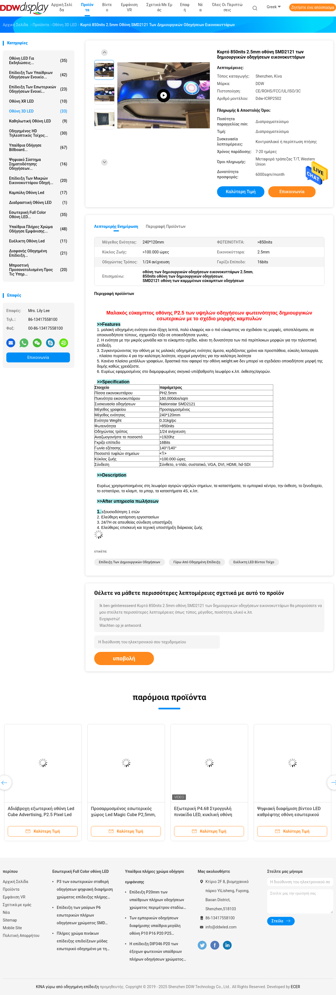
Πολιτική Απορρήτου (21, 935)
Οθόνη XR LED (38, 101)
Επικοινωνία (38, 357)
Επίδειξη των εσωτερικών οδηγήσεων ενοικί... (38, 89)
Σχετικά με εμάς (17, 905)
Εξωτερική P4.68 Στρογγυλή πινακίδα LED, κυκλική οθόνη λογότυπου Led (203, 814)
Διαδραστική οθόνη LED (38, 202)
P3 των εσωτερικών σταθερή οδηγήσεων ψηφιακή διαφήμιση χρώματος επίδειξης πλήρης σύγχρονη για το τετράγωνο (85, 890)
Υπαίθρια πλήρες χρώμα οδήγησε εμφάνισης (154, 876)
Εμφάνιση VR (14, 897)
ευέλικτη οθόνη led (38, 241)
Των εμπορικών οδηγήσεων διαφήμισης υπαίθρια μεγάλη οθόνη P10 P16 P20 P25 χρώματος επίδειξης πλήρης (154, 926)
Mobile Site (12, 928)
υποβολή (124, 658)
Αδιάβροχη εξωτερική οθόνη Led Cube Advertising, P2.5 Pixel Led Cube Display (41, 814)
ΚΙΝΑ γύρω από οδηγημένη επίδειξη (67, 987)
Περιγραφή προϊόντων (166, 226)
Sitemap (10, 920)
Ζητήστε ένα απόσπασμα (312, 7)
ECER (295, 987)
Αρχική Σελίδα (15, 881)
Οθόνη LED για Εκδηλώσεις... (38, 60)
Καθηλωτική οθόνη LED (38, 121)
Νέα (6, 912)
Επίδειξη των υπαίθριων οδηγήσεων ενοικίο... (38, 74)
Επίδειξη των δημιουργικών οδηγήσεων (129, 562)
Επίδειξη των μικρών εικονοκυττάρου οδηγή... (38, 180)
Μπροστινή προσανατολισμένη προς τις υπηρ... (38, 269)
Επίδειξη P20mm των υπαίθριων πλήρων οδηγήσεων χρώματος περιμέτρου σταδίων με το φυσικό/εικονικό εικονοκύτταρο (157, 900)
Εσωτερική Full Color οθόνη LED (80, 871)
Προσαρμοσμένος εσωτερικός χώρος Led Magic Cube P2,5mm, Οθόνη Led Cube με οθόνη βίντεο (124, 814)
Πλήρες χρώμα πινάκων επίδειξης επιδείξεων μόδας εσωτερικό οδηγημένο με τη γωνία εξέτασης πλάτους (82, 942)
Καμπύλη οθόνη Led (38, 192)
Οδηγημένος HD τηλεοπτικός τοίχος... (38, 133)
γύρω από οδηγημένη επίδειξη (197, 562)
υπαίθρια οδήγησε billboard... (38, 147)
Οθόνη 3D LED (38, 111)
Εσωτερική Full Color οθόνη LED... (38, 214)
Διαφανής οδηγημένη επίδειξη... (38, 253)
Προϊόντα (11, 889)
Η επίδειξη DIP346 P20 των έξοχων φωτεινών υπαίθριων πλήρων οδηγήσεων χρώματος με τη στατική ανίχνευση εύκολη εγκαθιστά (156, 952)
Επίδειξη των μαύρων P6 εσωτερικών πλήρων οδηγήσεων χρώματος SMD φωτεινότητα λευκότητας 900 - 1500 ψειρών (84, 916)
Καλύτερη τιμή (241, 191)
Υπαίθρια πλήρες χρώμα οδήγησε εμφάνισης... (38, 229)
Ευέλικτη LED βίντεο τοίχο (253, 562)
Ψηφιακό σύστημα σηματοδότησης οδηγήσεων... (38, 164)
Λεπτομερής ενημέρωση (116, 226)
